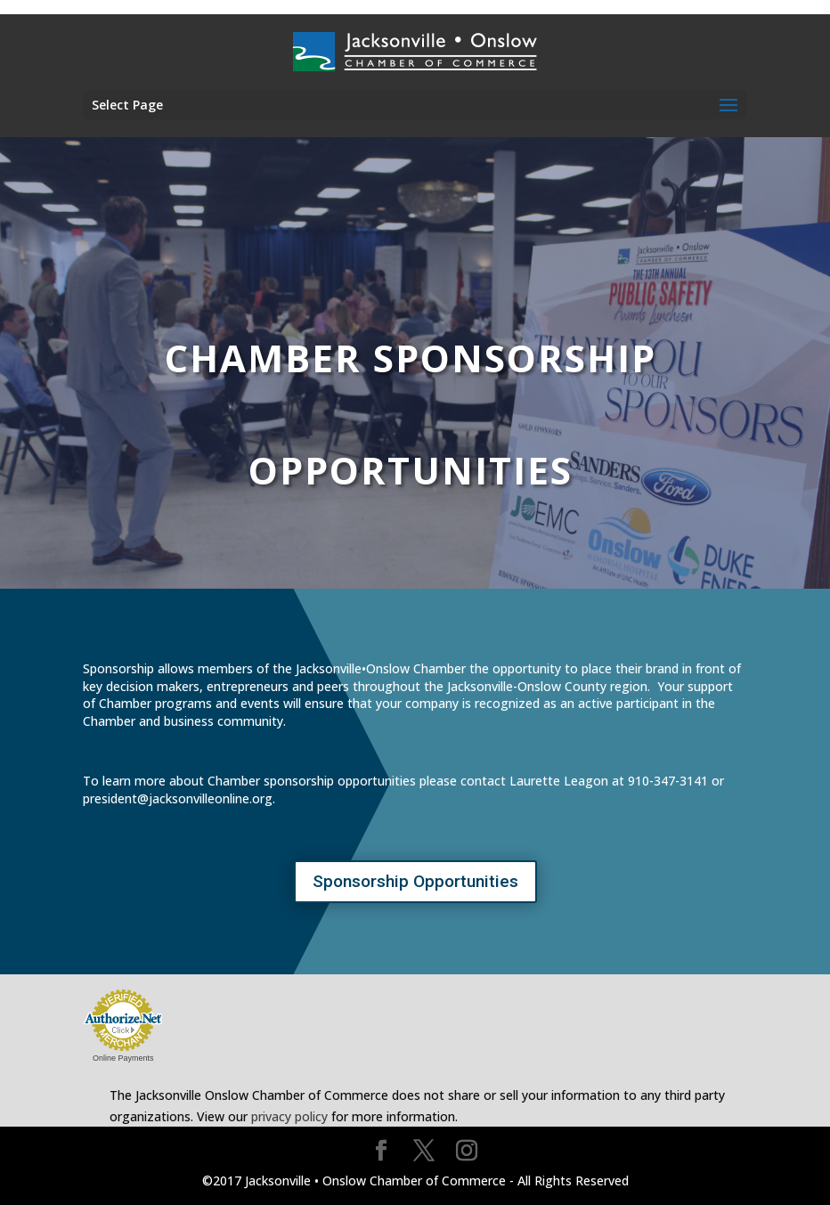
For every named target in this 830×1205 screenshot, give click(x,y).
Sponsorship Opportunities (415, 881)
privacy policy (289, 1116)
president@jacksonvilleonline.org (178, 798)
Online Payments (123, 1058)
